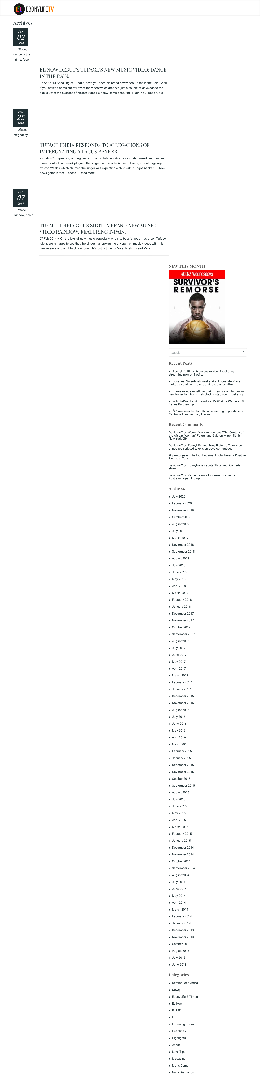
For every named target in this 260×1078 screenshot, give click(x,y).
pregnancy (20, 105)
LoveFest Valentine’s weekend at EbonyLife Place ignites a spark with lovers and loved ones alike (208, 139)
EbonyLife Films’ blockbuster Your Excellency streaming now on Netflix (205, 129)
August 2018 (184, 317)
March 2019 (184, 297)
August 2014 (184, 634)
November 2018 (187, 304)
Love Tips (182, 811)
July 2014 (182, 641)
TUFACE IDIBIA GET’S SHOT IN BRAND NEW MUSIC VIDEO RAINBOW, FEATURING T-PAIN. (98, 131)
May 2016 (183, 489)
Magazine (183, 817)
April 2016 (183, 496)
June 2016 (183, 482)
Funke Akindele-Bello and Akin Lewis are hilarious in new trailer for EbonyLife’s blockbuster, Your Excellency (209, 150)
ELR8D (180, 769)
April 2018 (183, 345)
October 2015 (185, 538)
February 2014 (186, 675)
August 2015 (184, 551)
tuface (24, 59)
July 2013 (182, 717)
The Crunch (184, 845)
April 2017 (183, 427)
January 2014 (185, 682)
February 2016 (186, 510)
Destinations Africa (189, 742)
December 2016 (187, 455)
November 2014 (187, 613)
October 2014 (185, 620)
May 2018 (183, 338)
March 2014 (184, 668)
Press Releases (186, 838)
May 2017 (183, 421)
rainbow (18, 152)
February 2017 (186, 441)
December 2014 (187, 606)
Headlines (183, 790)
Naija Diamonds (187, 831)
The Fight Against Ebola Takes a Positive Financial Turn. (205, 216)
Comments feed (187, 884)
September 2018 (187, 310)
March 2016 (184, 503)
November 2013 (187, 696)
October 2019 (185, 276)
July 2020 (182, 255)
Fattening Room (187, 783)
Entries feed (184, 877)
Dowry (180, 749)
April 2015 (183, 579)
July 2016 (182, 476)
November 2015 (187, 531)
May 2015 (183, 572)
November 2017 (187, 379)
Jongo (180, 804)
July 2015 (182, 558)
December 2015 (187, 524)
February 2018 (186, 359)
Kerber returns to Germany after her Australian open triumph (206, 236)
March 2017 (184, 434)
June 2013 (183, 723)
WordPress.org (186, 891)
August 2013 (184, 710)
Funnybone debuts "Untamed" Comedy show (209, 226)
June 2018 (183, 331)
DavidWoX (180, 191)
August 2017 (184, 400)
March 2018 (184, 352)
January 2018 (185, 365)
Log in (180, 870)
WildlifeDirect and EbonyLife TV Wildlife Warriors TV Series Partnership (208, 162)
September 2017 (187, 393)
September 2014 (187, 627)
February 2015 (186, 593)
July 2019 (182, 290)
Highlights (183, 797)
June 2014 (183, 648)
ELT (178, 776)
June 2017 (183, 414)
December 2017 (187, 372)
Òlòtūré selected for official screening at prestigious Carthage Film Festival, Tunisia (202, 172)
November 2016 (187, 462)
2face (22, 49)
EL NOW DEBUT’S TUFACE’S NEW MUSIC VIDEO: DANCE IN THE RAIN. (103, 34)
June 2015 (183, 565)
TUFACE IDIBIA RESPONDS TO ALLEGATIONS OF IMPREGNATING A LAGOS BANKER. (95, 85)
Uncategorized (186, 852)
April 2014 (183, 661)
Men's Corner (185, 824)
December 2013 (187, 689)
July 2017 (182, 407)
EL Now (181, 762)
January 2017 (185, 448)
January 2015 (185, 600)
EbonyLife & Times (189, 756)
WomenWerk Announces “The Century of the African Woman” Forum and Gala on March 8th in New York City (209, 194)
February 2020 (186, 262)
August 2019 (184, 283)
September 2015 (187, 544)
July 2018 (182, 324)
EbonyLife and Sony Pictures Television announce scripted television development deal (209, 206)
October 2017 (185, 386)
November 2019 (187, 269)
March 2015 (184, 586)
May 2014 (183, 655)
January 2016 (185, 517)
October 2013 (185, 703)
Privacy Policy (25, 1072)
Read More (87, 110)
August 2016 (184, 469)
